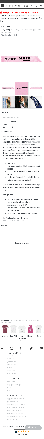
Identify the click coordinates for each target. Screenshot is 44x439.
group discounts (12, 402)
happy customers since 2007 (16, 399)
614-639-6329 (12, 362)
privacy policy (11, 373)
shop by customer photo (15, 385)
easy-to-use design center (15, 408)
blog (8, 391)
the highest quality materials (16, 405)
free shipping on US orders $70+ (17, 416)
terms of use (11, 371)
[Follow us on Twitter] (31, 348)
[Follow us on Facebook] (2, 348)
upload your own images (15, 411)
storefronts (11, 382)
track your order (12, 365)
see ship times (12, 419)
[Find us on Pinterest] (21, 348)
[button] (8, 88)
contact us (10, 359)
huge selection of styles (15, 413)
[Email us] (41, 348)
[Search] (36, 5)
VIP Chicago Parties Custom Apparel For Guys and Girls (20, 321)
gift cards (10, 388)
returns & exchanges (14, 356)
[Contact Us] (31, 5)
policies (9, 368)
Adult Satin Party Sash (11, 117)
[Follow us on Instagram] (11, 348)
